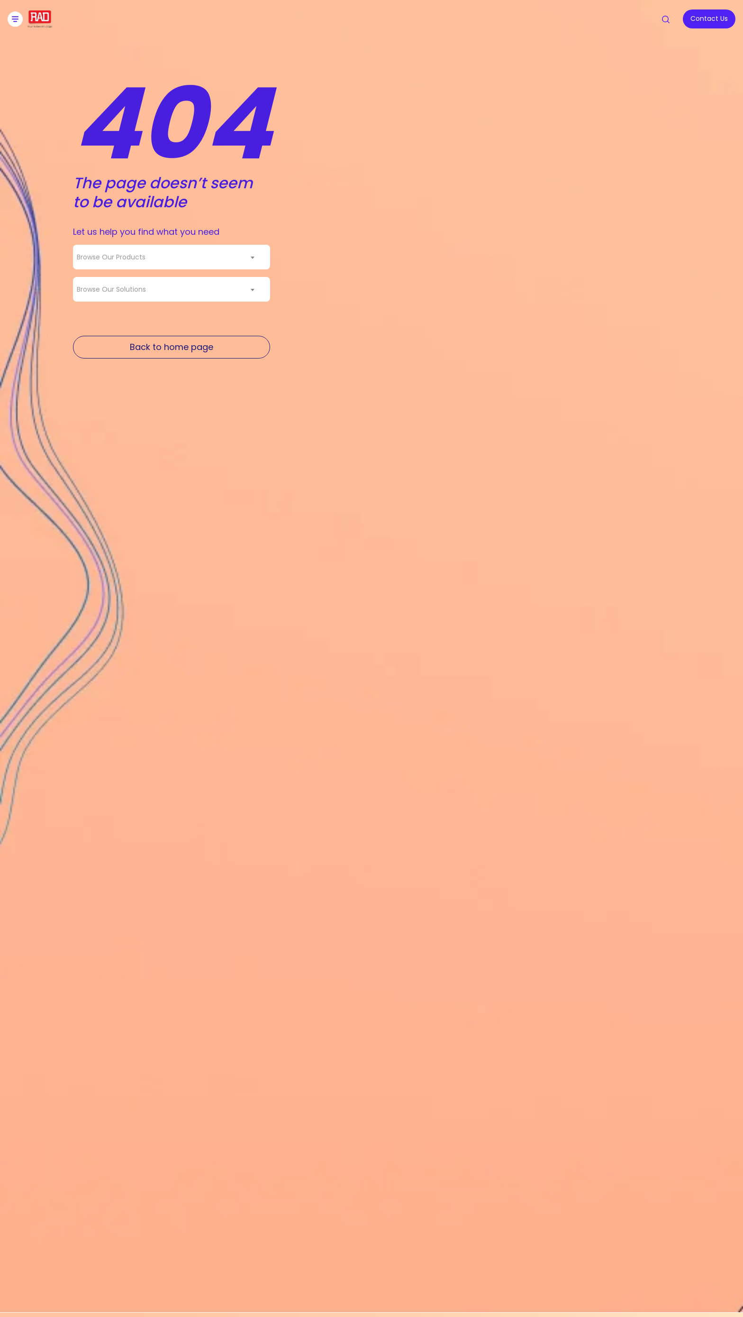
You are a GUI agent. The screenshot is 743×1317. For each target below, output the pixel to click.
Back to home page (171, 347)
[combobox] (171, 257)
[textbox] (114, 257)
